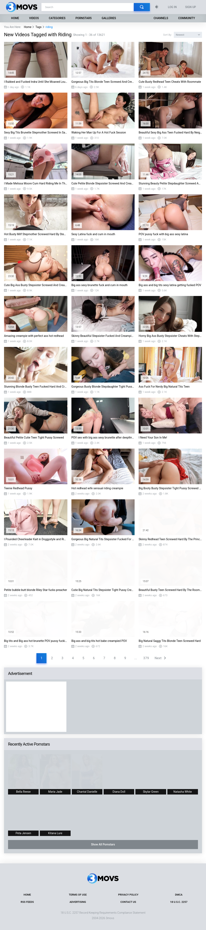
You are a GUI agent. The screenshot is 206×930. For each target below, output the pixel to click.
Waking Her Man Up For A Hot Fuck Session (98, 132)
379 (146, 658)
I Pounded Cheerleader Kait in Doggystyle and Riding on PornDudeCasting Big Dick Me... (35, 539)
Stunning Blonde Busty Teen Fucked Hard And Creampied (35, 386)
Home (15, 18)
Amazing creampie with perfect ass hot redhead (34, 335)
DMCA (178, 894)
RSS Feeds (27, 901)
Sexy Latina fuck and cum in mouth (93, 234)
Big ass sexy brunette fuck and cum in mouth (99, 285)
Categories (57, 18)
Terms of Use (78, 894)
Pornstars (83, 18)
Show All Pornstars (103, 844)
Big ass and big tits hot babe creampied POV (99, 640)
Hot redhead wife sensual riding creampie (97, 488)
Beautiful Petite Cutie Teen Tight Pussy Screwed (34, 437)
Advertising (78, 901)
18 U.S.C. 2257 (178, 901)
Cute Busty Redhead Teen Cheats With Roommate (170, 81)
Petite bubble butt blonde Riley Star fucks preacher (35, 590)
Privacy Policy (128, 894)
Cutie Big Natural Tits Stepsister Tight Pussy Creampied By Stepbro (103, 590)
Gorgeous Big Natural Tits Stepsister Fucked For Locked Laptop (103, 539)
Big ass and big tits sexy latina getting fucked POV (170, 285)
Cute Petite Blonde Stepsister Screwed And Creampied (103, 183)
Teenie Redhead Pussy (18, 488)
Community (186, 18)
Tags (38, 27)
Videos (34, 18)
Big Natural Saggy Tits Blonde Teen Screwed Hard (170, 640)
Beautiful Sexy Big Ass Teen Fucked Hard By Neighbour (170, 132)
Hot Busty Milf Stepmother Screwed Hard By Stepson (35, 234)
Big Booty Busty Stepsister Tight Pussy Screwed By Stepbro (170, 488)
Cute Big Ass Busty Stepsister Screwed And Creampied (35, 285)
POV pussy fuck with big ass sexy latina (163, 234)
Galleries (109, 18)
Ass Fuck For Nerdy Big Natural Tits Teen (164, 386)
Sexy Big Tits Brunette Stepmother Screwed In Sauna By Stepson (35, 132)
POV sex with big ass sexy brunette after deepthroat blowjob (103, 437)
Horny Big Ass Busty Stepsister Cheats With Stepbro (170, 335)
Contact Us (128, 901)
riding (49, 27)
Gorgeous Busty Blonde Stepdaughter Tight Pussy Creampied (103, 386)
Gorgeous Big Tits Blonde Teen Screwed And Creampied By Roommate (103, 81)
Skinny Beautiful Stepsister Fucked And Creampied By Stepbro (103, 335)
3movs (110, 918)
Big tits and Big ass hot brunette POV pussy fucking (35, 640)
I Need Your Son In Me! (153, 437)
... (135, 658)
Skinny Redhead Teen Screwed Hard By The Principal (170, 539)
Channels (160, 18)
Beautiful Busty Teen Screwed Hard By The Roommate (170, 590)
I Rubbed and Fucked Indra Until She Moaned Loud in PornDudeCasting (35, 81)
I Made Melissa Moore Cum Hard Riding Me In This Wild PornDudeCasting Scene (35, 183)
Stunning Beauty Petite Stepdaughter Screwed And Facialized (170, 183)
